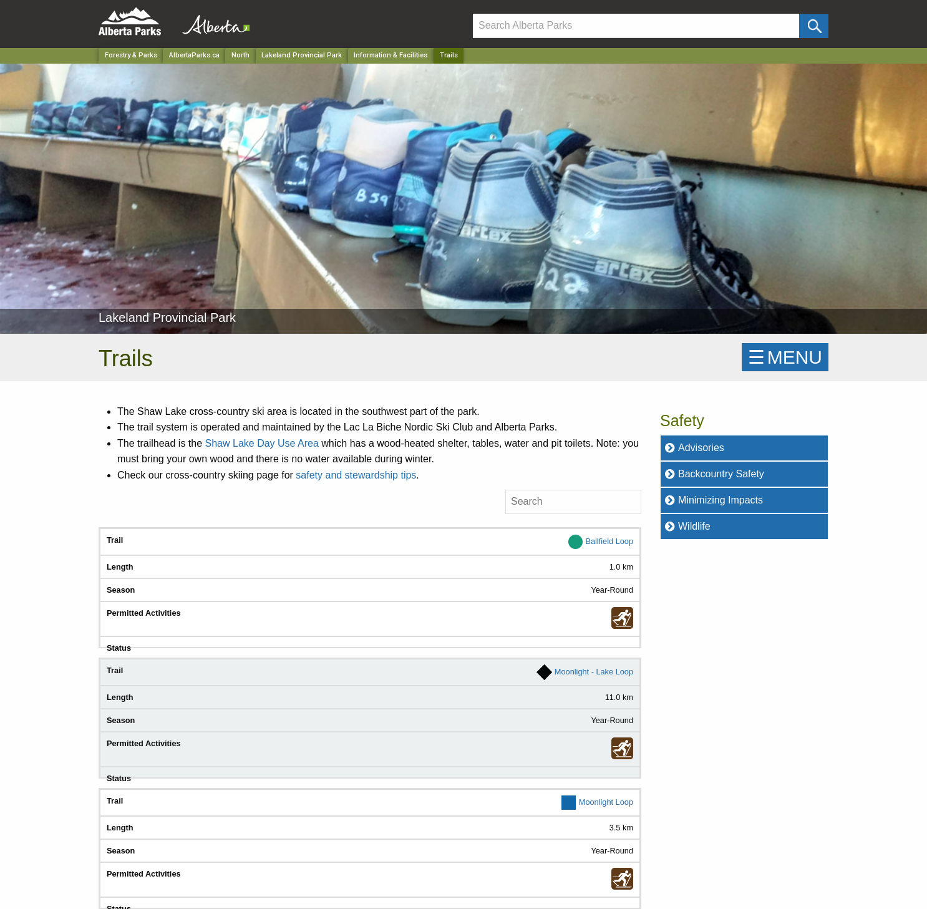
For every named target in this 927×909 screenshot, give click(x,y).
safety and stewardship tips (356, 475)
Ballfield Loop (609, 540)
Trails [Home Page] (449, 55)
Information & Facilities (390, 55)
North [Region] (240, 55)
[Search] (636, 26)
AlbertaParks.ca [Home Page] (194, 55)
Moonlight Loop (606, 802)
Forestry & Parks (131, 55)
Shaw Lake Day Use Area (262, 443)
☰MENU (785, 357)
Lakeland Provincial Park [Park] (301, 55)
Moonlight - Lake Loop (594, 671)
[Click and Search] (813, 26)
